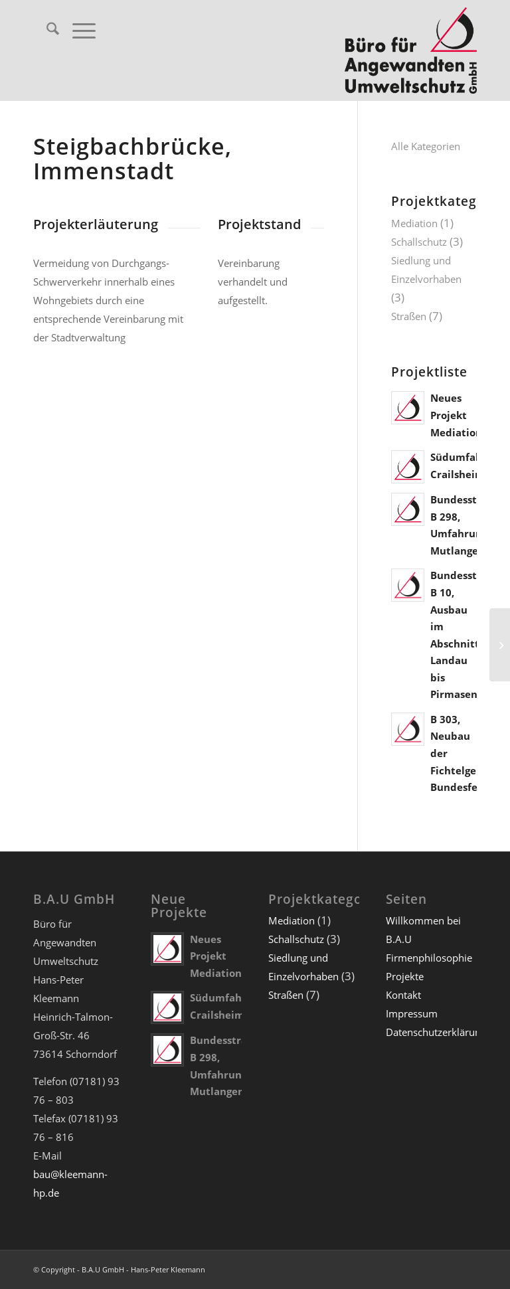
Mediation (414, 223)
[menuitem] (46, 30)
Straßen (408, 316)
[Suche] (46, 30)
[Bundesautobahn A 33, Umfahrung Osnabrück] (499, 644)
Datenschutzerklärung (436, 1032)
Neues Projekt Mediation (456, 414)
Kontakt (403, 994)
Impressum (412, 1013)
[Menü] (77, 30)
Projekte (405, 976)
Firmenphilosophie (429, 957)
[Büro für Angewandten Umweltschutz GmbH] (411, 50)
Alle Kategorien (425, 146)
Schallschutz (419, 241)
